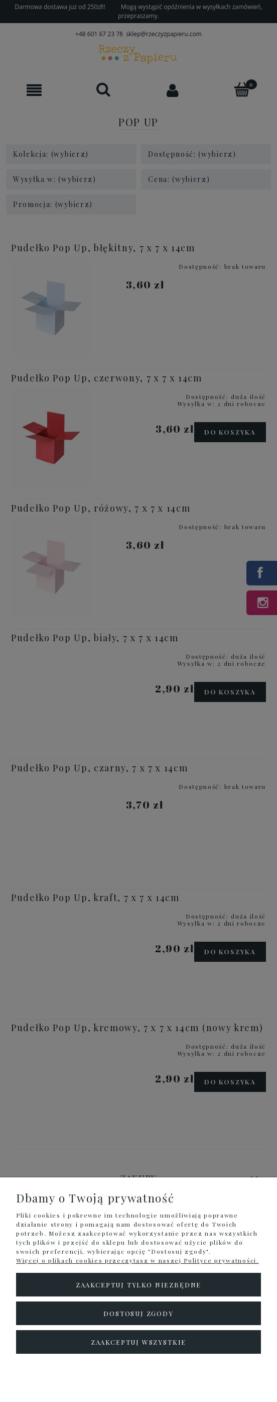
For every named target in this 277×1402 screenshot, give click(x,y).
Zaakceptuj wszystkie (138, 1342)
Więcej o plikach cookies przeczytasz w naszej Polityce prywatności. (137, 1260)
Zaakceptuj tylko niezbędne (138, 1284)
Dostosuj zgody (138, 1313)
